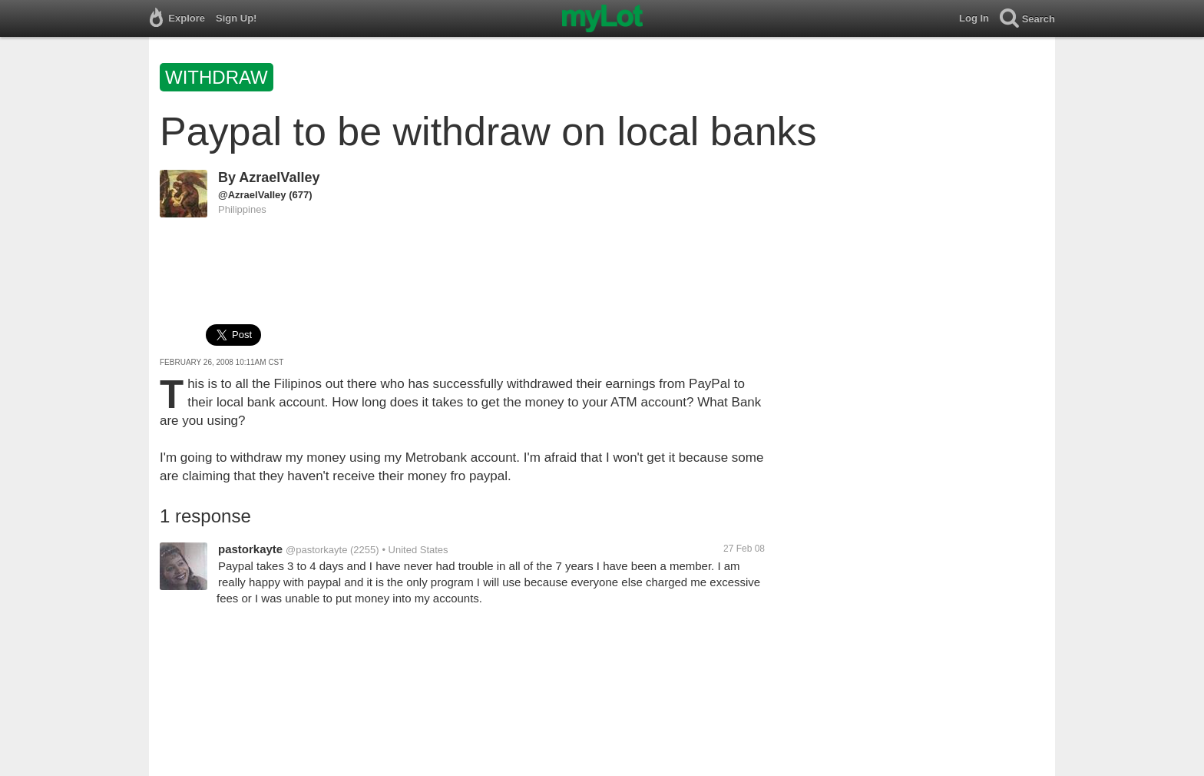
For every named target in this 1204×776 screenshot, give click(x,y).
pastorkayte (250, 548)
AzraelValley (279, 177)
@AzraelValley (252, 195)
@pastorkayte (316, 549)
